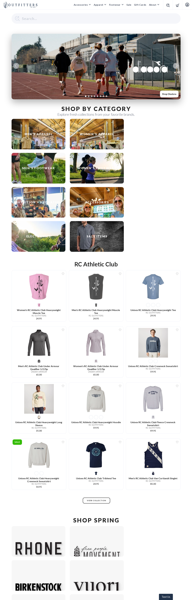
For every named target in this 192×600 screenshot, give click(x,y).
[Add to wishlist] (63, 218)
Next (176, 66)
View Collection (96, 445)
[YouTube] (113, 567)
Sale (128, 4)
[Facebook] (78, 567)
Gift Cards (139, 4)
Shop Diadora (168, 93)
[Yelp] (105, 567)
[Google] (87, 567)
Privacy (89, 574)
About (152, 4)
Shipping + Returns (106, 574)
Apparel (97, 4)
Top (97, 594)
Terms (79, 574)
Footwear (114, 4)
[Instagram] (96, 567)
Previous (16, 66)
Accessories (80, 4)
